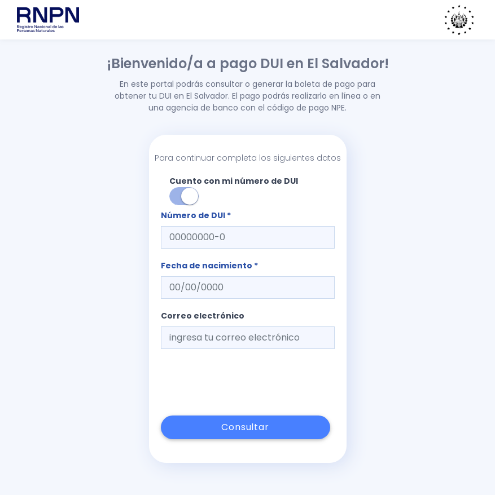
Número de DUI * (196, 215)
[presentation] (246, 382)
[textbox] (248, 237)
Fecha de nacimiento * (209, 265)
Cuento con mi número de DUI (233, 190)
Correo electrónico (202, 315)
